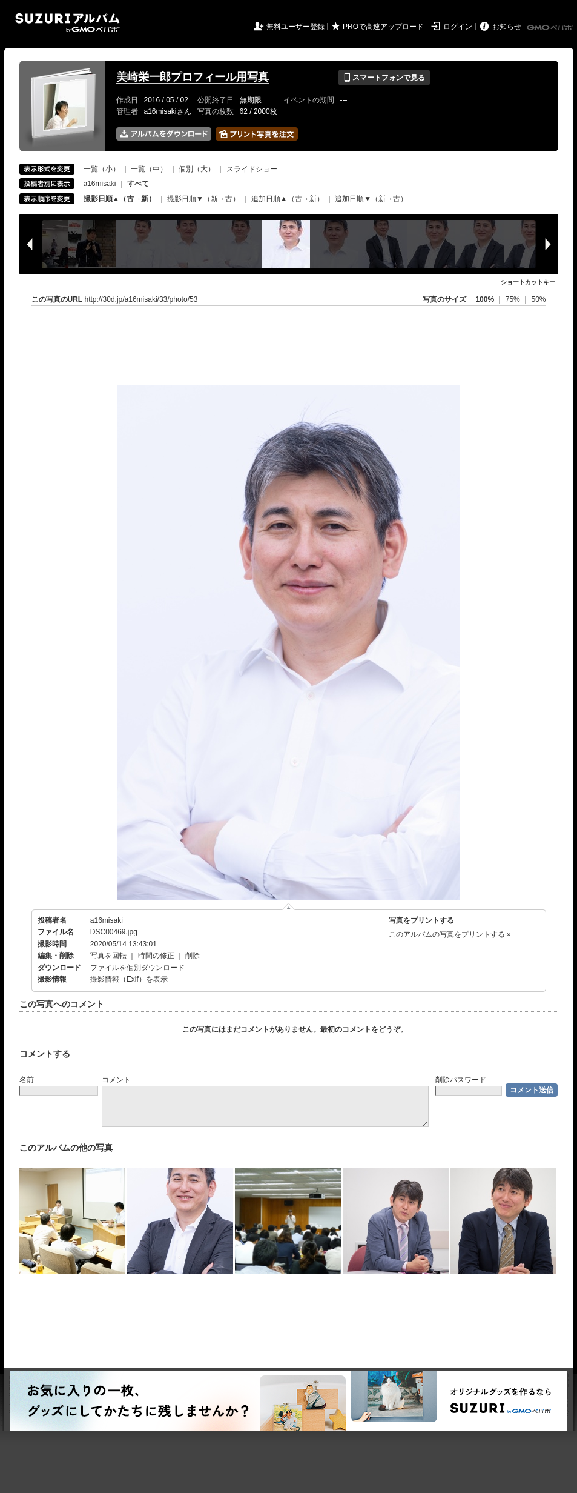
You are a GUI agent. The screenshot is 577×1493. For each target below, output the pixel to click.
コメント (116, 1080)
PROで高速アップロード (383, 26)
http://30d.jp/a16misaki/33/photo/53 (141, 299)
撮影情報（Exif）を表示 (129, 979)
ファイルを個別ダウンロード (137, 967)
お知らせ (506, 26)
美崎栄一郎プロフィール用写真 (192, 77)
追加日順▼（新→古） (371, 199)
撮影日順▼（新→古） (203, 199)
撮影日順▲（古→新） (120, 199)
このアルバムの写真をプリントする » (450, 934)
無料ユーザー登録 (295, 26)
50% (538, 299)
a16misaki (100, 183)
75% (514, 299)
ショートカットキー (528, 282)
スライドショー (251, 169)
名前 (26, 1080)
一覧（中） (149, 169)
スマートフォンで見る (384, 77)
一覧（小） (102, 169)
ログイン (457, 26)
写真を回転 (108, 955)
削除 (192, 955)
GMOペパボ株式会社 (551, 28)
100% (484, 299)
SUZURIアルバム (67, 23)
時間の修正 (156, 955)
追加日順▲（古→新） (287, 199)
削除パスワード (460, 1080)
